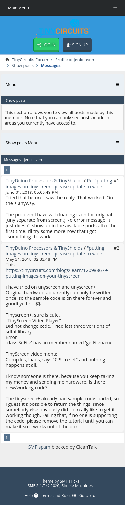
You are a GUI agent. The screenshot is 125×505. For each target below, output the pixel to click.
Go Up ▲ (87, 495)
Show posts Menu (22, 143)
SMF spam (39, 447)
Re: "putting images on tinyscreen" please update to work (59, 183)
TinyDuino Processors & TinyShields (44, 181)
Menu (11, 84)
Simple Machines (77, 485)
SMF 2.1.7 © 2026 (43, 485)
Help (31, 495)
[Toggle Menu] (115, 8)
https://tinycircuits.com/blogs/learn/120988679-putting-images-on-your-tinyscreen (57, 273)
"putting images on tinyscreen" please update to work (55, 251)
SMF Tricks (69, 481)
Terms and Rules (58, 495)
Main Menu (18, 8)
